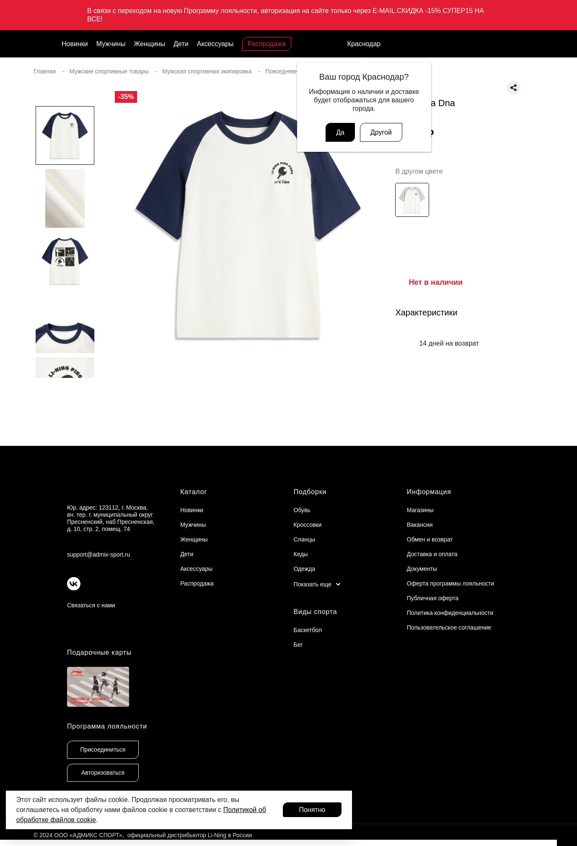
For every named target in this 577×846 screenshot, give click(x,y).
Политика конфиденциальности (450, 612)
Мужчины (111, 43)
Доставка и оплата (432, 554)
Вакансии (420, 524)
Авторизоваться (102, 772)
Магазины (420, 510)
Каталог (193, 491)
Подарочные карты (99, 652)
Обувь (302, 510)
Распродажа (267, 43)
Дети (180, 43)
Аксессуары (215, 43)
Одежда (305, 568)
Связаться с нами (91, 605)
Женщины (150, 43)
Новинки (75, 43)
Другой (381, 132)
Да (340, 132)
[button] (65, 394)
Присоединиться (103, 749)
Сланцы (305, 539)
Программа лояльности (107, 726)
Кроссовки (308, 524)
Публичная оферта (433, 598)
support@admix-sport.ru (98, 554)
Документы (422, 568)
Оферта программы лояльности (450, 583)
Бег (298, 644)
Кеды (301, 554)
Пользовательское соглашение (449, 627)
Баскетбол (308, 630)
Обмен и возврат (430, 539)
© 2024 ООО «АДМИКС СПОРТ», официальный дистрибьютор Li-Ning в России (143, 835)
